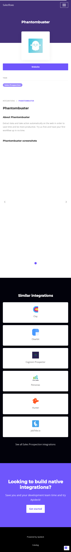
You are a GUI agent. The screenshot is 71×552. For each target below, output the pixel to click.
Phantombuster (26, 101)
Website (36, 66)
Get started (35, 508)
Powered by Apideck (35, 537)
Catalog (35, 545)
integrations (9, 101)
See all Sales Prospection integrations (35, 444)
